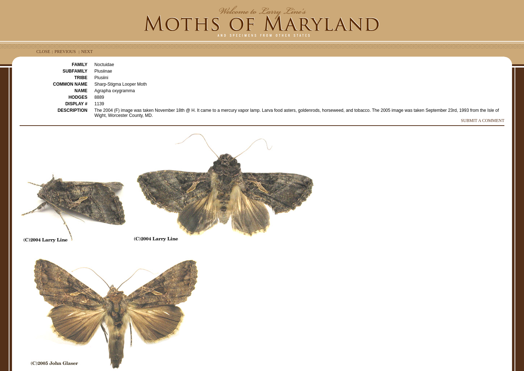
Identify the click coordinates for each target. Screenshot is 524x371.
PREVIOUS (65, 51)
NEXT (87, 51)
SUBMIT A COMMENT (482, 120)
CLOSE (43, 51)
